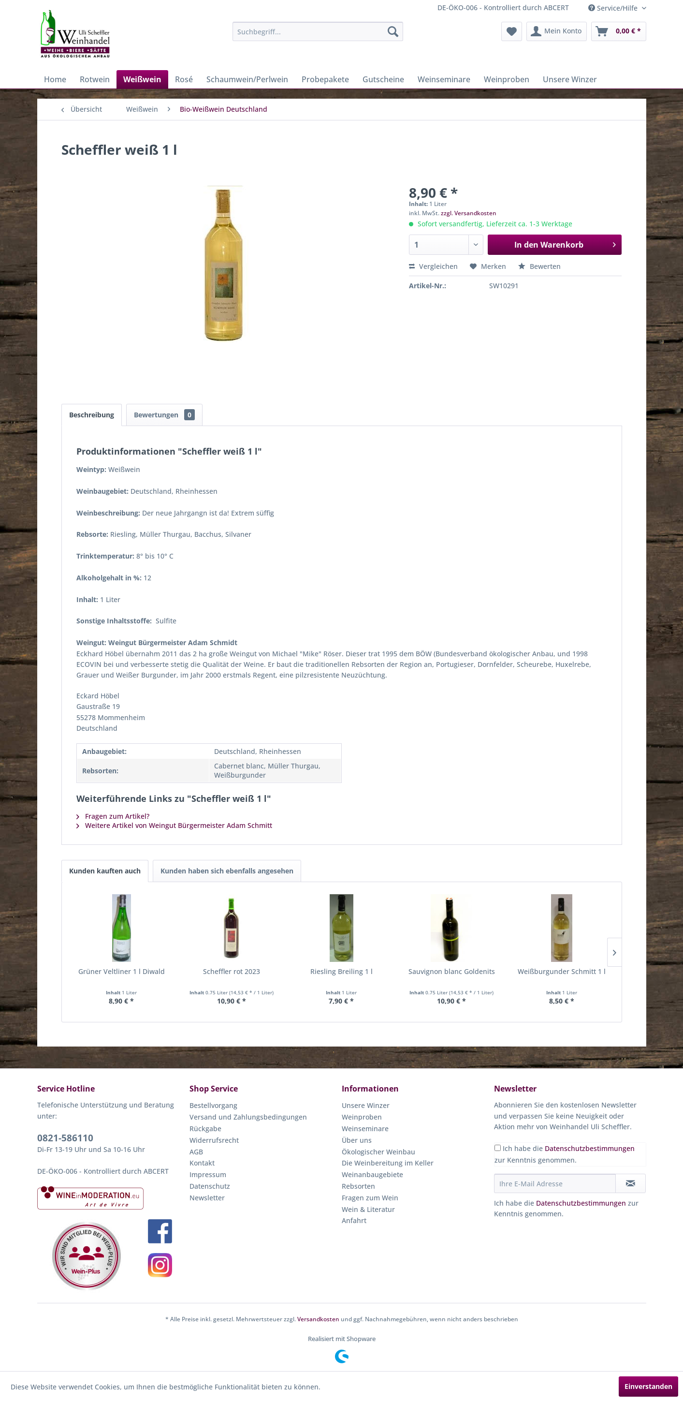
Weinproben (362, 1117)
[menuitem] (318, 31)
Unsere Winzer (366, 1105)
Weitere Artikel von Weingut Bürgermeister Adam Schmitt (174, 825)
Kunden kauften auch (105, 870)
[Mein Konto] (556, 31)
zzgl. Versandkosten (468, 213)
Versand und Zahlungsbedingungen (248, 1117)
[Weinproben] (506, 79)
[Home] (55, 79)
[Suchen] (393, 31)
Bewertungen (164, 414)
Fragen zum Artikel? (112, 816)
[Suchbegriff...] (318, 31)
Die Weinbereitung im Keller (388, 1162)
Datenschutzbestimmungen (590, 1148)
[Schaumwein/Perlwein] (247, 79)
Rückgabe (205, 1128)
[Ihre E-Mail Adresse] (555, 1183)
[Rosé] (184, 79)
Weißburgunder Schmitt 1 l (562, 971)
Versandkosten (318, 1319)
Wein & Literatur (368, 1209)
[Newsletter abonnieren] (630, 1183)
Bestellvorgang (213, 1105)
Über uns (357, 1140)
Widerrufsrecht (214, 1140)
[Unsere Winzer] (570, 79)
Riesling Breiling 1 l (341, 971)
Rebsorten (358, 1186)
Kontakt (202, 1162)
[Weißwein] (142, 79)
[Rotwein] (94, 79)
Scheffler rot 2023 (231, 971)
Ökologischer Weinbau (378, 1151)
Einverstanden (648, 1386)
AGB (196, 1151)
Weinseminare (365, 1128)
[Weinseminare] (444, 79)
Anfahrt (354, 1220)
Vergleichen (433, 266)
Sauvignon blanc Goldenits (451, 971)
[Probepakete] (325, 79)
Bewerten (539, 266)
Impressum (207, 1174)
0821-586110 (65, 1138)
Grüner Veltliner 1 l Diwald (121, 971)
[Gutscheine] (383, 79)
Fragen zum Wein (370, 1197)
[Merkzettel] (511, 31)
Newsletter (207, 1197)
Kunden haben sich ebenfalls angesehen (226, 870)
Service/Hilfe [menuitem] (613, 8)
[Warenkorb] (618, 31)
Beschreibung (91, 414)
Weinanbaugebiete (372, 1174)
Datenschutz (209, 1186)
